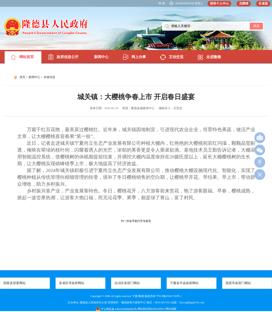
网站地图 (170, 308)
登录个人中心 (219, 3)
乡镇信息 (49, 77)
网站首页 (26, 57)
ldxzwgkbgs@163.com (191, 302)
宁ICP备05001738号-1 (169, 296)
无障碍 (243, 3)
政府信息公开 (67, 57)
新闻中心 (101, 57)
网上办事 (138, 57)
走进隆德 (213, 57)
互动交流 (176, 57)
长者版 (263, 3)
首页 (22, 77)
